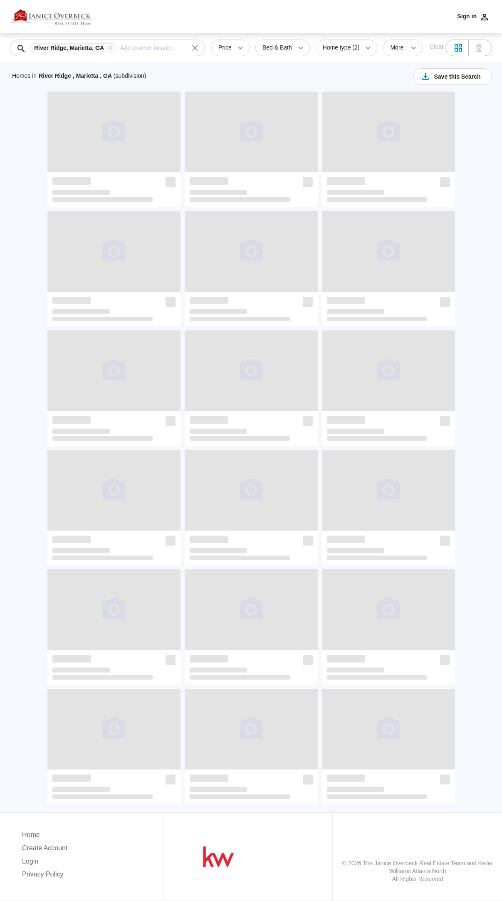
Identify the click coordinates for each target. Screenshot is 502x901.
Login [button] (30, 861)
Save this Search (450, 77)
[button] (74, 47)
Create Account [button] (44, 847)
